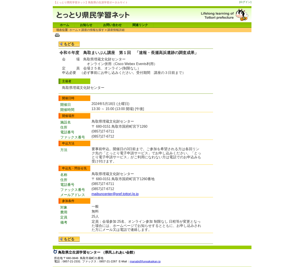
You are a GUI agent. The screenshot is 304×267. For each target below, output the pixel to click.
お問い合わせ (112, 25)
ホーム (64, 25)
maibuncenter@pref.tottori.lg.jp (115, 194)
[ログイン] (245, 1)
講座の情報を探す (92, 30)
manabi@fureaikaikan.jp (145, 261)
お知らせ (86, 25)
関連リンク (140, 25)
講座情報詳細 (116, 30)
